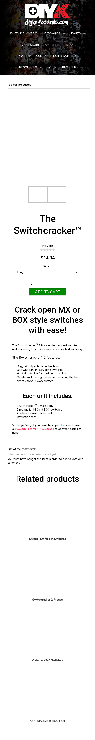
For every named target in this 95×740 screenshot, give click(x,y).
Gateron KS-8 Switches (47, 660)
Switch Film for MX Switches (35, 429)
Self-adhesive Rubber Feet (47, 721)
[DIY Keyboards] (47, 15)
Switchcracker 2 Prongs (47, 600)
